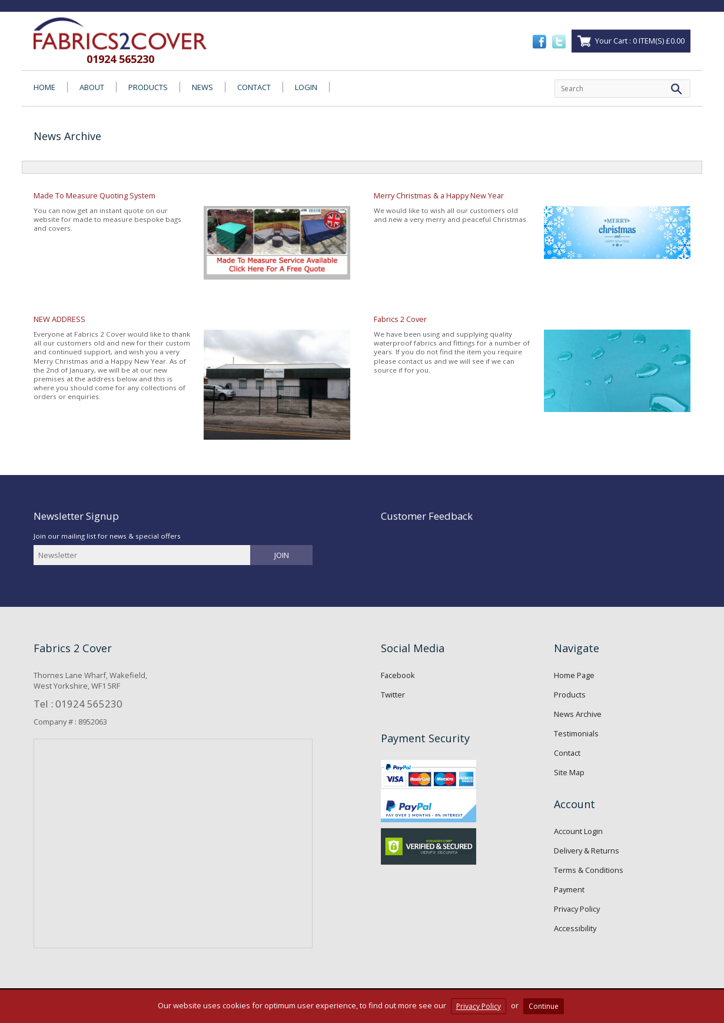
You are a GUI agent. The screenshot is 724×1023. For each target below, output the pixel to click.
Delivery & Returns (586, 850)
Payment (569, 889)
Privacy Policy (577, 909)
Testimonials (576, 733)
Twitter (393, 694)
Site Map (569, 772)
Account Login (578, 831)
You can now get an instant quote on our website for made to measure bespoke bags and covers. (192, 240)
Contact (567, 753)
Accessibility (575, 928)
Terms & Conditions (588, 870)
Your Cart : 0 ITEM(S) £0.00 (640, 40)
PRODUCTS (148, 87)
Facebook (398, 675)
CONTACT (254, 87)
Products (570, 694)
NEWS (202, 87)
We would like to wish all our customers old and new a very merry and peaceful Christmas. (532, 230)
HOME (44, 87)
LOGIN (306, 87)
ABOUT (91, 87)
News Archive (578, 714)
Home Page (574, 675)
